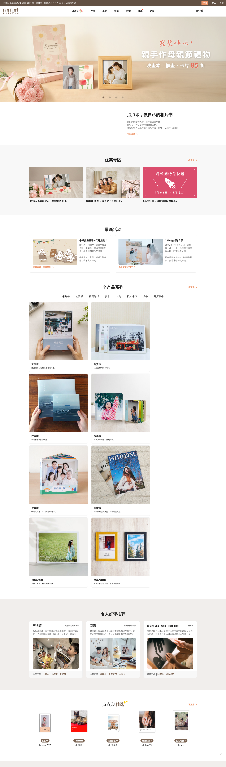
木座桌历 (112, 491)
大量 (128, 10)
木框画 (54, 491)
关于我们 (96, 736)
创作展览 (33, 740)
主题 (104, 10)
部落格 (95, 740)
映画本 (160, 491)
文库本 (46, 491)
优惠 (140, 10)
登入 (214, 3)
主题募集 (33, 736)
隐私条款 (76, 744)
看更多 (192, 160)
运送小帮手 (54, 736)
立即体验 (132, 134)
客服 (222, 3)
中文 (193, 762)
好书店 (116, 736)
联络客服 (76, 740)
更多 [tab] (152, 10)
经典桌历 (170, 491)
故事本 (103, 491)
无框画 (63, 491)
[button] (45, 540)
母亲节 (77, 11)
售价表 (52, 740)
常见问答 (76, 736)
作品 (116, 10)
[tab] (93, 11)
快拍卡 (122, 491)
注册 (205, 3)
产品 (93, 10)
